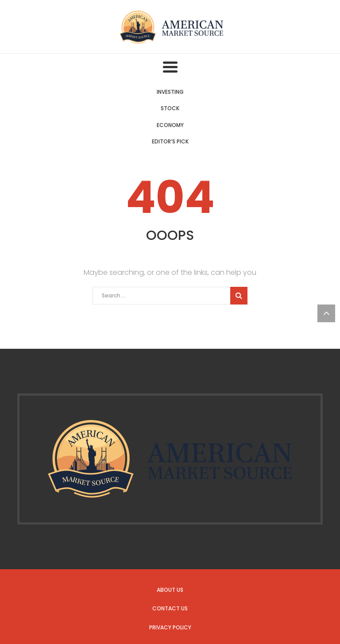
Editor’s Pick (170, 141)
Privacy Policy (170, 627)
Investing (170, 92)
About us (170, 590)
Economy (170, 125)
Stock (170, 108)
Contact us (170, 608)
